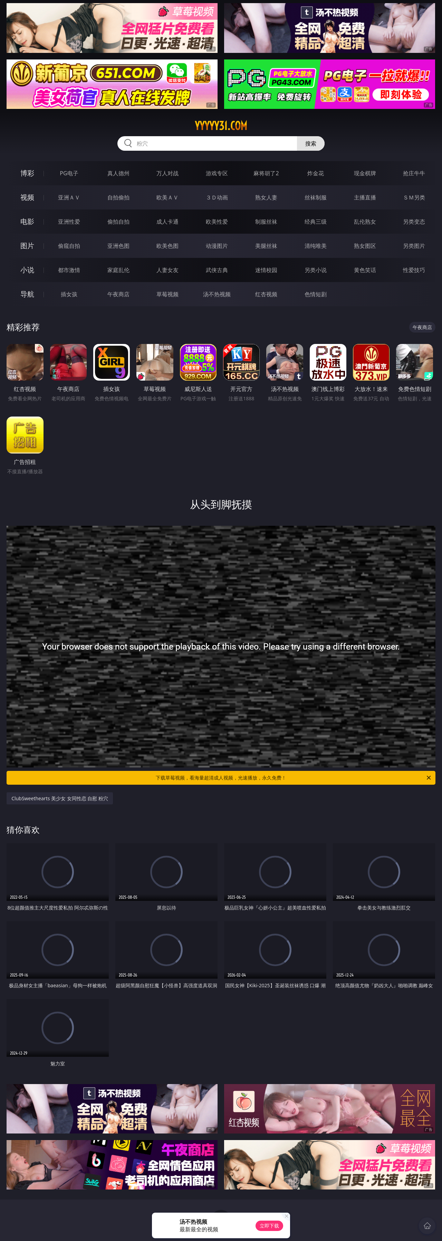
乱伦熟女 (365, 221)
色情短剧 (316, 294)
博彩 (27, 173)
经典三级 (316, 221)
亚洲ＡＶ (69, 197)
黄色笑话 (365, 270)
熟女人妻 (266, 197)
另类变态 (414, 221)
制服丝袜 (266, 221)
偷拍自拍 (118, 221)
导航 (27, 294)
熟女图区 (365, 246)
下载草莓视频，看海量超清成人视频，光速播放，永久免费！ (294, 778)
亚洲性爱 (69, 221)
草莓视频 (167, 294)
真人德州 (118, 173)
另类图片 (414, 246)
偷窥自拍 (69, 246)
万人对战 (167, 173)
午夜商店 (118, 294)
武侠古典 (217, 270)
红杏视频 (266, 294)
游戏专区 (217, 173)
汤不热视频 (217, 294)
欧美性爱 (217, 221)
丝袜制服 (316, 197)
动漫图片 (217, 246)
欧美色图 (167, 246)
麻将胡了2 (266, 173)
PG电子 (69, 173)
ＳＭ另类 (414, 197)
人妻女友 (167, 270)
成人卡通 (167, 221)
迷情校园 (266, 270)
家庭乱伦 (118, 270)
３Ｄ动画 (217, 197)
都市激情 (69, 270)
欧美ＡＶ (167, 197)
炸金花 (315, 173)
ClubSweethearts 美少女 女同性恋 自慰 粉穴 (59, 798)
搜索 (310, 143)
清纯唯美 (316, 246)
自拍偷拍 (118, 197)
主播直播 (365, 197)
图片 (27, 245)
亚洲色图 (118, 246)
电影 (27, 221)
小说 (27, 269)
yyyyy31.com (221, 126)
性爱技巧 (414, 270)
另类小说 (316, 270)
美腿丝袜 (266, 246)
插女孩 (69, 294)
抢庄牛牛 (414, 173)
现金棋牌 (365, 173)
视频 (27, 197)
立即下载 (269, 1225)
